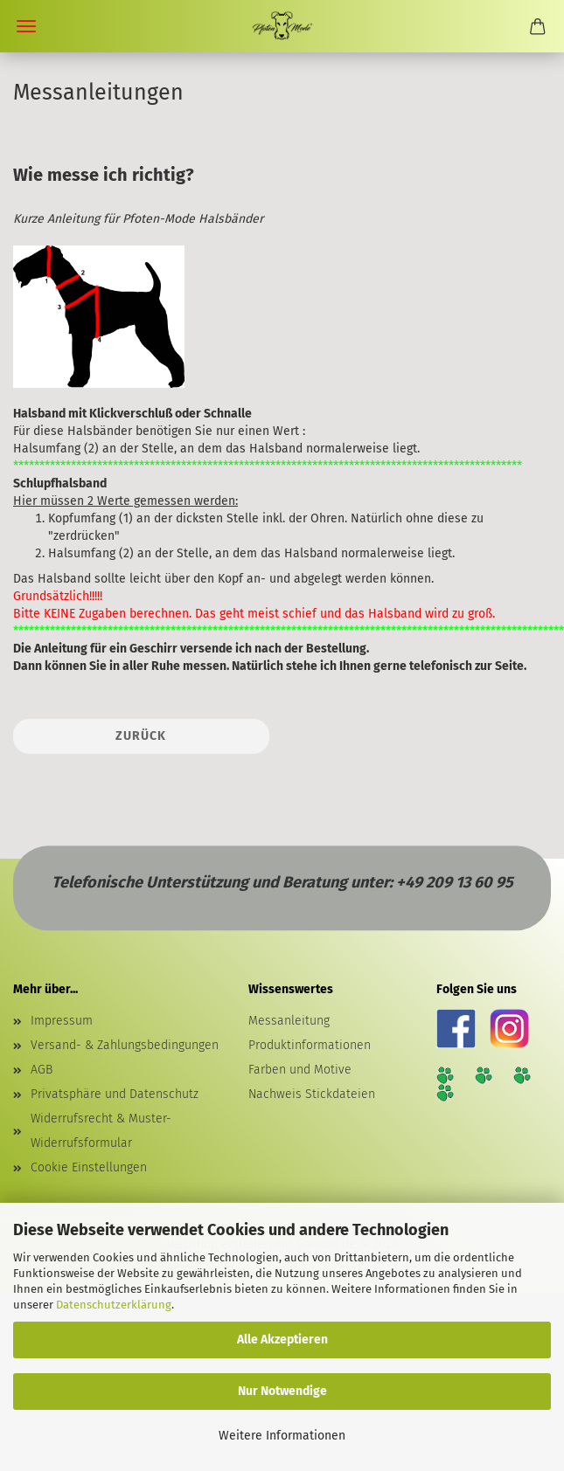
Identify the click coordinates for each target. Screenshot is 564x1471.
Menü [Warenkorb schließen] (26, 26)
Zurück (140, 736)
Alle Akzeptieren (282, 1339)
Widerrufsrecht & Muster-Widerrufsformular (101, 1130)
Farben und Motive (300, 1069)
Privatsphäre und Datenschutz (114, 1094)
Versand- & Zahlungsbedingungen (125, 1045)
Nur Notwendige (282, 1391)
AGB (41, 1069)
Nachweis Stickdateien (311, 1094)
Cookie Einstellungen (89, 1167)
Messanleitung (289, 1020)
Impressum (62, 1020)
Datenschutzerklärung (113, 1304)
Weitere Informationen (282, 1435)
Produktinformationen (309, 1045)
